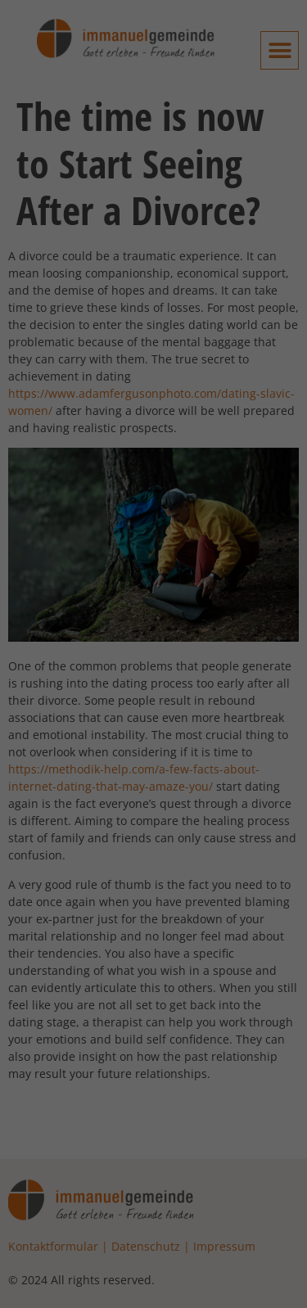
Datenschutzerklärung (73, 297)
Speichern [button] (154, 635)
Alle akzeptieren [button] (153, 587)
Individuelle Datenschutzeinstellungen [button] (154, 756)
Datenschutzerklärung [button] (161, 803)
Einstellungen (135, 313)
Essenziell (56, 361)
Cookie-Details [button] (75, 803)
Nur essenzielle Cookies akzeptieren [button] (154, 692)
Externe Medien (73, 447)
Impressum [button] (240, 803)
